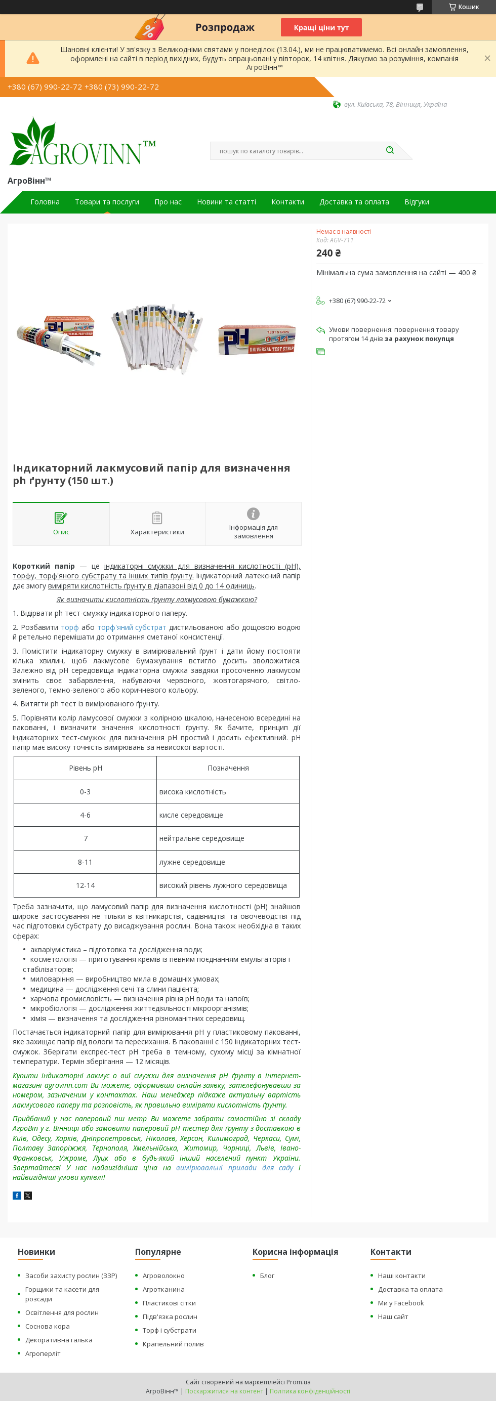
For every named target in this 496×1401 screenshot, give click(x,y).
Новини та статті (226, 201)
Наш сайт (393, 1316)
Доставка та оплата (354, 201)
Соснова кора (47, 1326)
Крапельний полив (173, 1343)
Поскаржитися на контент (224, 1391)
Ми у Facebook (401, 1302)
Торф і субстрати (169, 1330)
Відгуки (416, 201)
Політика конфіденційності (310, 1391)
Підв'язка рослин (170, 1316)
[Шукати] (390, 151)
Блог (267, 1275)
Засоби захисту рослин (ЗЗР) (71, 1275)
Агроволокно (164, 1275)
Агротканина (164, 1289)
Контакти (287, 201)
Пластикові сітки (169, 1302)
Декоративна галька (59, 1339)
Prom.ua (298, 1382)
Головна (45, 201)
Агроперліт (43, 1353)
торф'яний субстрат (132, 627)
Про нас (168, 201)
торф (70, 627)
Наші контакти (402, 1275)
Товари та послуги (107, 201)
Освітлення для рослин (62, 1312)
